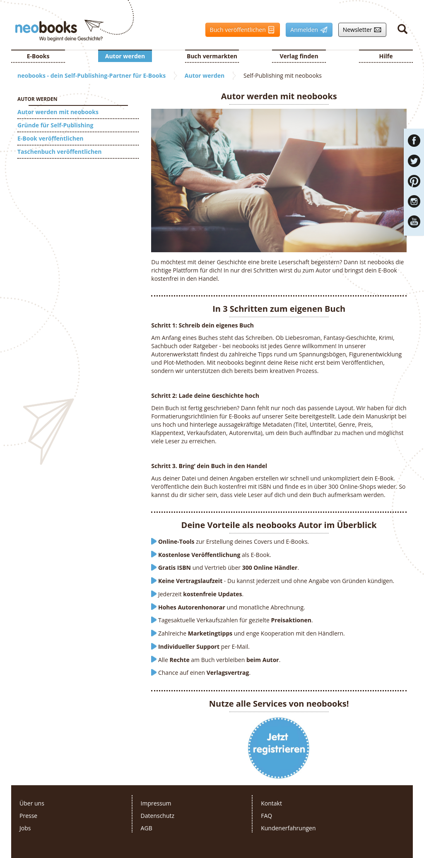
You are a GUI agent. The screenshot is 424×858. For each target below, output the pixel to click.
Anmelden (307, 30)
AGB (146, 828)
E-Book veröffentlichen (50, 138)
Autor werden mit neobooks (58, 112)
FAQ (266, 816)
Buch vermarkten (212, 56)
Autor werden (125, 56)
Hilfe (386, 56)
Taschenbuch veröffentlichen (59, 151)
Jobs (25, 828)
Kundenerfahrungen (288, 828)
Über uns (31, 803)
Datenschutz (157, 816)
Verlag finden (298, 56)
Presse (28, 816)
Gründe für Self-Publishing (55, 125)
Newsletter (360, 30)
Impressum (156, 803)
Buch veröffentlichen (240, 30)
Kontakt (271, 803)
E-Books (38, 56)
